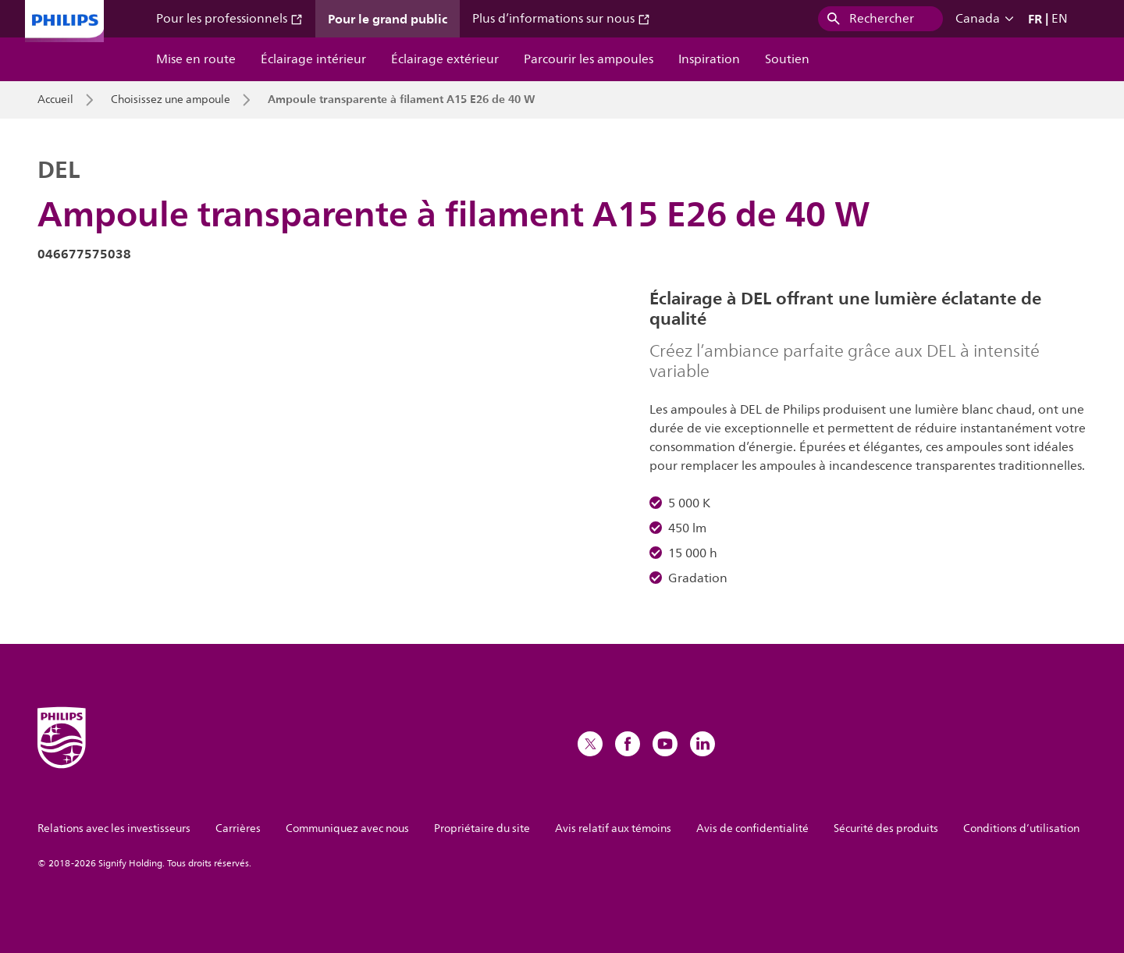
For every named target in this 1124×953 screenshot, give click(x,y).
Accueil (55, 100)
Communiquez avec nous (347, 828)
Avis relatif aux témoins (613, 828)
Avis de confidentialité (752, 828)
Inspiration (709, 59)
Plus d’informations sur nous (561, 18)
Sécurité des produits (886, 828)
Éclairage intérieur (313, 59)
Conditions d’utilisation (1021, 828)
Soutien (787, 59)
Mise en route (196, 59)
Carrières (238, 828)
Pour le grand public (387, 18)
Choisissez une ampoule (170, 100)
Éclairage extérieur (445, 59)
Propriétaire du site (482, 828)
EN (1059, 18)
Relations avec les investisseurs (113, 828)
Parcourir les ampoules (588, 59)
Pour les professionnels (229, 18)
